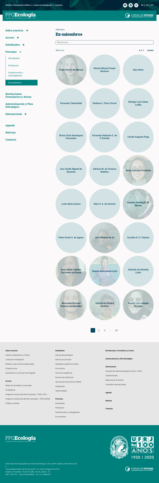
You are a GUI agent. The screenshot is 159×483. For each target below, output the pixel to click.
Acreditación (10, 390)
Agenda (10, 125)
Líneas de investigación (42, 5)
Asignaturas (60, 386)
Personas (11, 51)
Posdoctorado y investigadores (15, 74)
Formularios (60, 368)
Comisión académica (63, 373)
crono (150, 50)
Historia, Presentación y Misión (18, 5)
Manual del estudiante (64, 355)
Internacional (13, 114)
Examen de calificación (64, 377)
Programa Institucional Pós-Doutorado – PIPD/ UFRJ (26, 394)
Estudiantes (12, 44)
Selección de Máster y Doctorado (18, 385)
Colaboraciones (111, 376)
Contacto (58, 5)
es (147, 5)
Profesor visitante (12, 403)
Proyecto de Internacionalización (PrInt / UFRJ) (123, 371)
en (142, 5)
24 (116, 330)
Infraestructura (11, 368)
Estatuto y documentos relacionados (19, 364)
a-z (140, 50)
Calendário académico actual (66, 364)
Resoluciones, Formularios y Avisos (18, 95)
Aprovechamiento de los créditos (68, 382)
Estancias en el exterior (114, 380)
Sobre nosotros (14, 30)
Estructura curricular (63, 359)
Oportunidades (61, 391)
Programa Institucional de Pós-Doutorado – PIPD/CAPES (27, 399)
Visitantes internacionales (115, 384)
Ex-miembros (14, 82)
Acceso (9, 37)
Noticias (10, 132)
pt (152, 5)
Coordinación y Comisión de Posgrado (20, 373)
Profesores (13, 65)
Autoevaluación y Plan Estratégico (19, 105)
